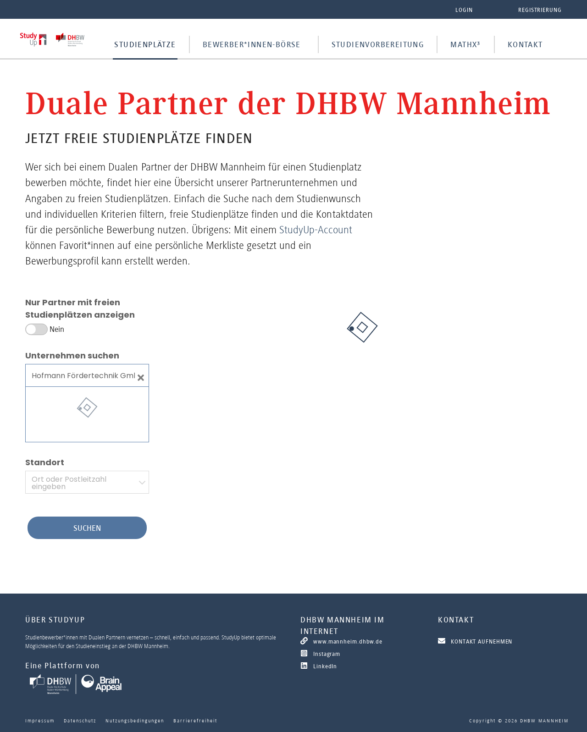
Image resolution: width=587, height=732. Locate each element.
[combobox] (87, 482)
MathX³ (465, 44)
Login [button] (464, 9)
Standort (44, 462)
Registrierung (540, 9)
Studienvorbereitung (378, 44)
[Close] (140, 375)
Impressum (40, 720)
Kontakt (525, 44)
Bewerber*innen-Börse (252, 44)
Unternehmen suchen (72, 355)
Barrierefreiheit (195, 720)
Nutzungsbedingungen (134, 720)
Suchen (87, 528)
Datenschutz (80, 720)
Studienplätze (145, 44)
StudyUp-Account (315, 230)
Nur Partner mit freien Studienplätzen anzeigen (80, 308)
